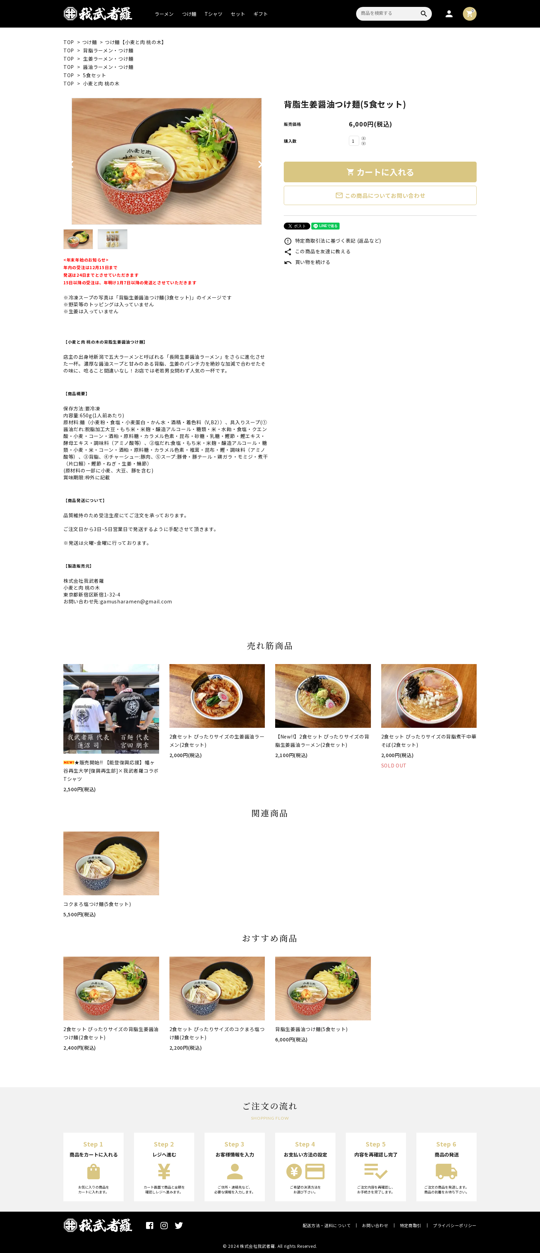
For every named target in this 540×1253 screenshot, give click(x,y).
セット (238, 13)
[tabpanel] (166, 161)
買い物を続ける (307, 261)
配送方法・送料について (327, 1225)
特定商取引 (411, 1225)
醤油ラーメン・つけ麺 (108, 66)
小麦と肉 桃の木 (101, 83)
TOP (68, 42)
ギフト (260, 13)
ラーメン (164, 13)
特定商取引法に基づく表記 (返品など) (332, 240)
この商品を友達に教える (317, 251)
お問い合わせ (375, 1225)
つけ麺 (189, 13)
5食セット (94, 75)
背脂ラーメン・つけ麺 (108, 50)
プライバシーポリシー (455, 1225)
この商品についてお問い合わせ (380, 195)
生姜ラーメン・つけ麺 (108, 58)
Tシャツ (213, 13)
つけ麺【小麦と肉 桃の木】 (136, 42)
